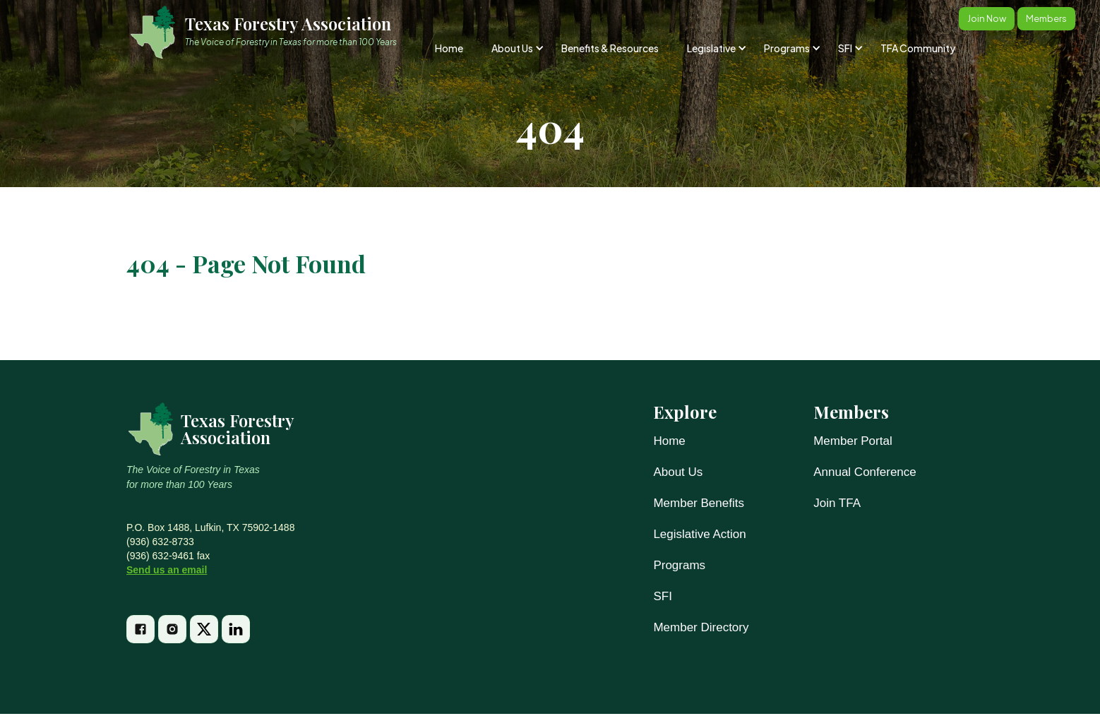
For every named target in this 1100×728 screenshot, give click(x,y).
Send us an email (166, 569)
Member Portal (852, 441)
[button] (516, 48)
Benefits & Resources (610, 48)
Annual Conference (864, 472)
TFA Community (917, 48)
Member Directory (700, 627)
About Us (678, 472)
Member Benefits (698, 503)
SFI (662, 596)
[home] (269, 32)
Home (449, 48)
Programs (679, 565)
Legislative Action (699, 534)
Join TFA (837, 503)
